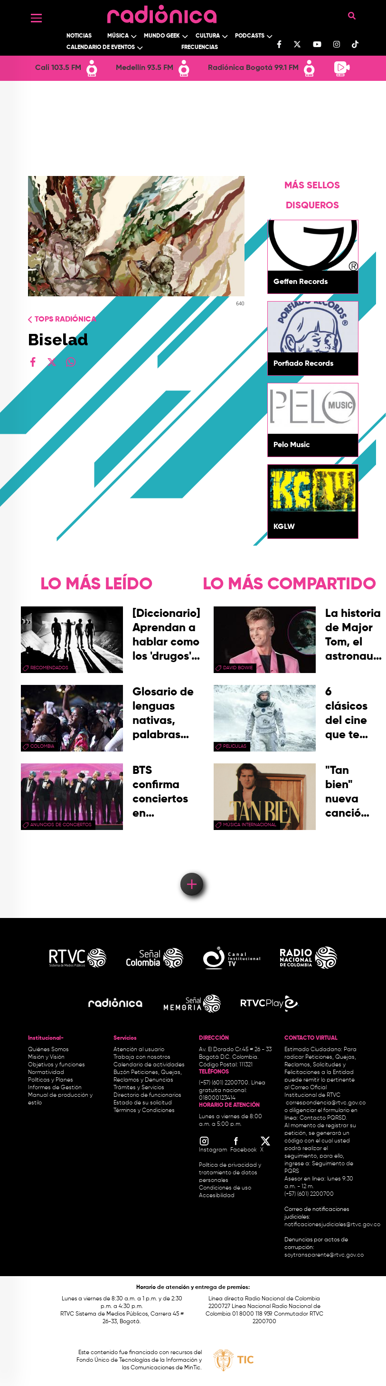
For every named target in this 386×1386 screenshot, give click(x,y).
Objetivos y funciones (56, 1065)
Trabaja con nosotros (141, 1057)
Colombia (42, 746)
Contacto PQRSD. (323, 1118)
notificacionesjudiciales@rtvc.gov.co (332, 1225)
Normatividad (46, 1072)
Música (118, 36)
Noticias (79, 36)
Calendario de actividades (149, 1065)
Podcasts (249, 36)
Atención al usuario (138, 1050)
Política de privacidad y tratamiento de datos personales (230, 1172)
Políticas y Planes (50, 1080)
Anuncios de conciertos (61, 824)
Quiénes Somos (48, 1050)
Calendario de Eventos (100, 47)
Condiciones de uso (225, 1188)
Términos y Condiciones (144, 1110)
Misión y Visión (46, 1057)
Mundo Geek (162, 36)
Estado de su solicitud (142, 1103)
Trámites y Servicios (138, 1088)
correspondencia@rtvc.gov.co (326, 1103)
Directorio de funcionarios (147, 1095)
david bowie (238, 667)
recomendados (49, 667)
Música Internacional (249, 824)
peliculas (234, 746)
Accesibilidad (217, 1196)
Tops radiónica (65, 319)
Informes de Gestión (55, 1088)
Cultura (208, 36)
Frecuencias (199, 47)
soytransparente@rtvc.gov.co (324, 1255)
